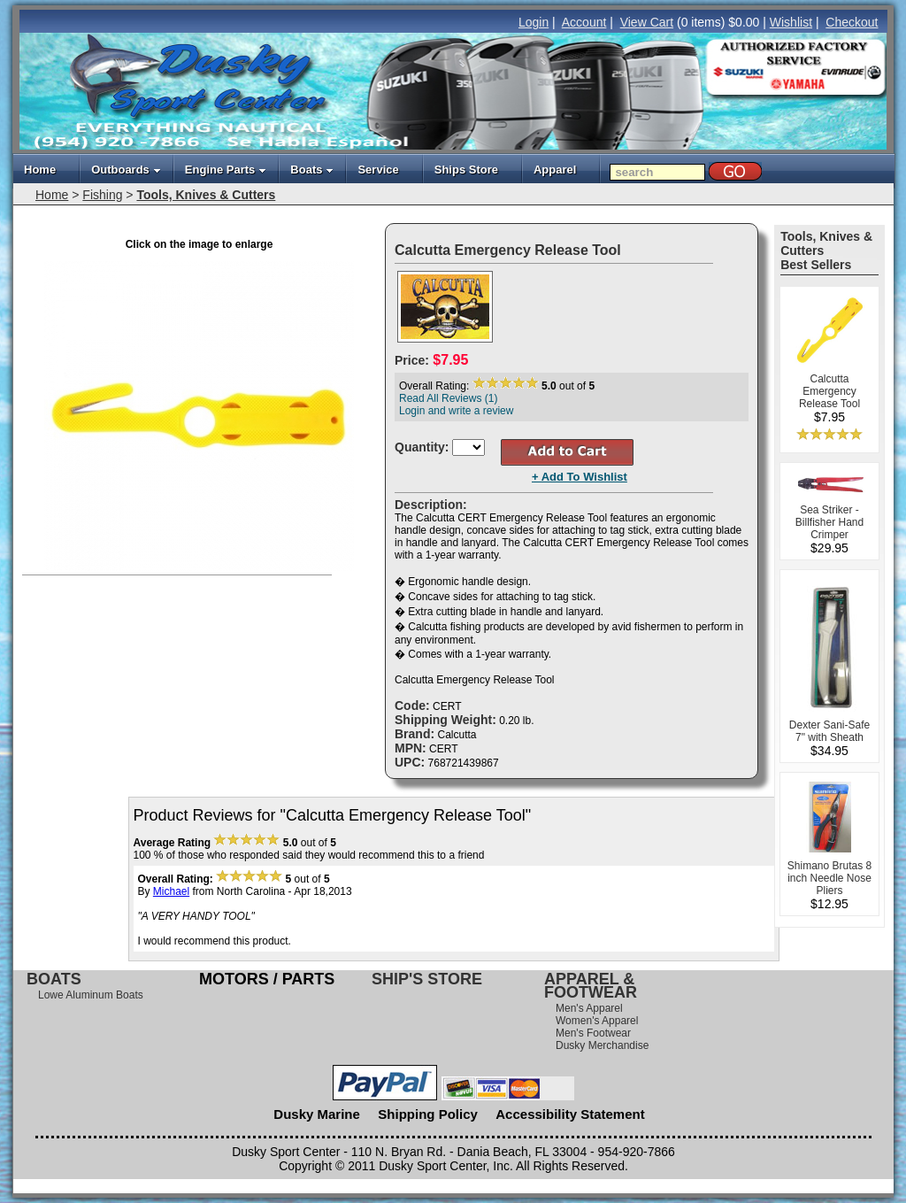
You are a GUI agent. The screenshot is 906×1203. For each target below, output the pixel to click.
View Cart (646, 22)
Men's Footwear (593, 1033)
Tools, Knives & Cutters (205, 195)
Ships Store (466, 169)
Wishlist (791, 22)
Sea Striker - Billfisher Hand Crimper (829, 522)
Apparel (555, 169)
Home (40, 169)
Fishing (102, 195)
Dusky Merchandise (602, 1045)
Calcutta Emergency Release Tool (829, 391)
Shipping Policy (428, 1114)
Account (584, 22)
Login (533, 22)
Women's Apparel (597, 1020)
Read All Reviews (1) (448, 398)
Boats (312, 169)
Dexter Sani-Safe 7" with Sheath (829, 731)
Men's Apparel (589, 1008)
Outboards (126, 169)
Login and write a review (456, 411)
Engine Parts (225, 169)
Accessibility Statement (569, 1114)
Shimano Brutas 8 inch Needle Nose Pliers (829, 878)
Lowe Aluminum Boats (90, 995)
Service (377, 169)
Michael (171, 891)
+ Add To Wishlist (579, 476)
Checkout (851, 22)
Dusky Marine (316, 1114)
